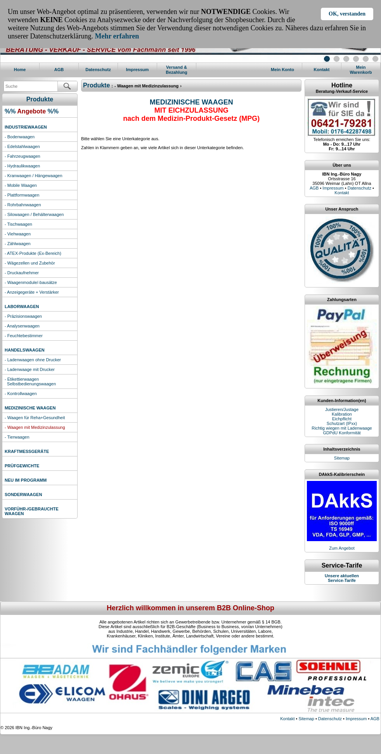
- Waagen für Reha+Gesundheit (35, 417)
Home (20, 69)
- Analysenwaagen (22, 326)
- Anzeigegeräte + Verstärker (32, 292)
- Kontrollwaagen (21, 393)
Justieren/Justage (341, 409)
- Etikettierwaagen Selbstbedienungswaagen (30, 381)
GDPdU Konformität (341, 432)
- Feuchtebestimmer (24, 335)
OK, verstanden (347, 14)
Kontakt (322, 69)
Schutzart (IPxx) (342, 423)
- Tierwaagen (17, 437)
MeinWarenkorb (361, 70)
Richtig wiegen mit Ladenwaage (342, 428)
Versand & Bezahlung (176, 70)
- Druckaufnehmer (22, 272)
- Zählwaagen (18, 243)
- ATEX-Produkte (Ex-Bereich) (33, 253)
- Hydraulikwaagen (22, 166)
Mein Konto (282, 69)
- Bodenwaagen (20, 136)
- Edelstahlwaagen (22, 146)
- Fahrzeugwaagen (22, 156)
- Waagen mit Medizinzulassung (35, 427)
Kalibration (342, 414)
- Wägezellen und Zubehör (30, 263)
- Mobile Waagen (21, 185)
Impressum (137, 69)
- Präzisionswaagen (23, 316)
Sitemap (342, 458)
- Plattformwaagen (22, 195)
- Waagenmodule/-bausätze (31, 282)
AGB (59, 69)
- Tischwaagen (18, 224)
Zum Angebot (341, 548)
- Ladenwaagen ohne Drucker (33, 359)
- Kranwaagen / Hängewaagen (33, 175)
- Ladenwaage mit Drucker (30, 369)
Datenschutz (98, 69)
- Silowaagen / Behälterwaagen (34, 214)
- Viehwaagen (18, 234)
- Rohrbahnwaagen (23, 204)
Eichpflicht (342, 418)
